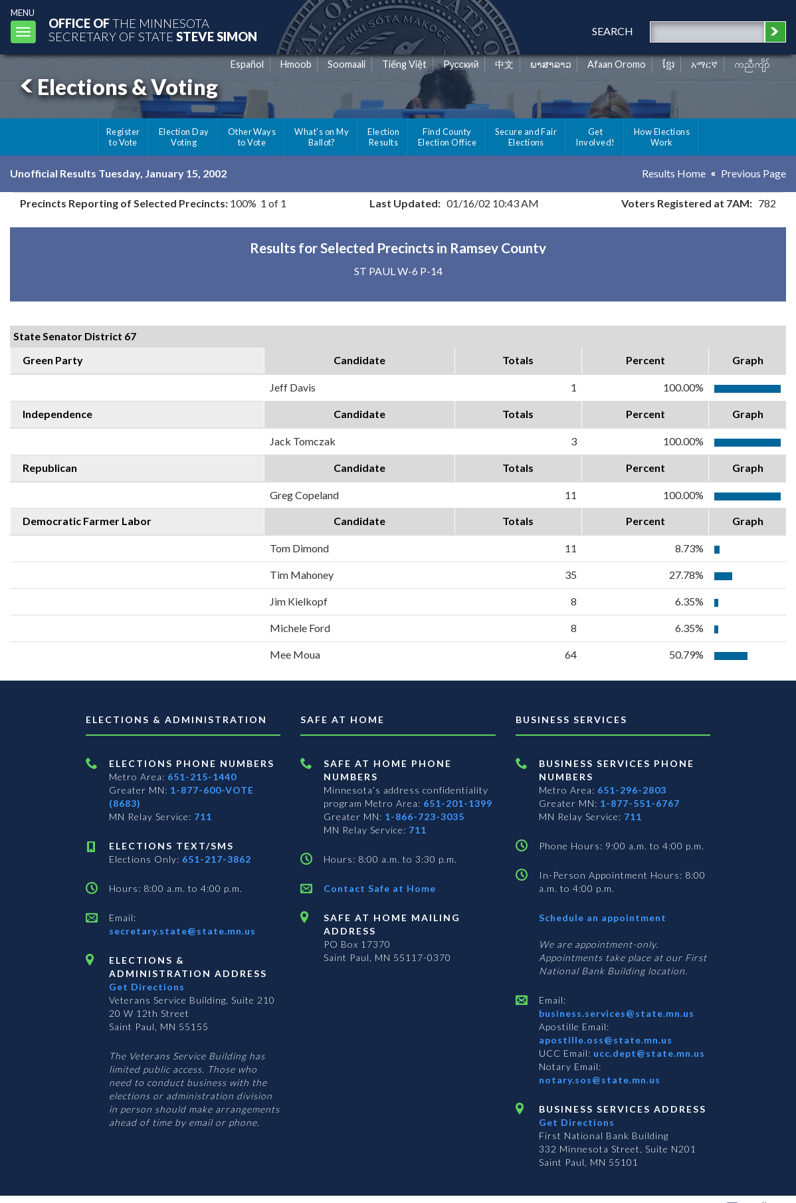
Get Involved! (595, 137)
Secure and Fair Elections (526, 137)
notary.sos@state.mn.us (599, 1079)
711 (203, 816)
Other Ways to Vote (252, 137)
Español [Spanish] (247, 64)
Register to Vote (123, 137)
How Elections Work (662, 137)
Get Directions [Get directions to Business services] (577, 1122)
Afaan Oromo (616, 64)
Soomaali (346, 64)
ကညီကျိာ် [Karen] (752, 64)
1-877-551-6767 (640, 803)
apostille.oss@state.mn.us (605, 1039)
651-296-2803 (631, 790)
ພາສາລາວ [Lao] (550, 64)
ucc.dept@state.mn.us (648, 1053)
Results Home (674, 173)
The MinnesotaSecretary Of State (153, 29)
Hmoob (296, 64)
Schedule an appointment (602, 917)
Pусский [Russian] (461, 64)
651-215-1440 (202, 776)
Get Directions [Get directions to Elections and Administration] (147, 986)
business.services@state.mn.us (616, 1013)
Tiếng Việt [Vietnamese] (404, 64)
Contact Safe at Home (380, 888)
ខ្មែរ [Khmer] (668, 64)
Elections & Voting (117, 87)
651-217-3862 (216, 859)
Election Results (383, 137)
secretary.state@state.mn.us (182, 930)
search (612, 31)
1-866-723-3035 (424, 816)
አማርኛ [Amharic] (704, 64)
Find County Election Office (447, 137)
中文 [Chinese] (504, 64)
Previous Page (753, 173)
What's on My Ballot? (321, 137)
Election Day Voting (184, 137)
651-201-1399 (457, 803)
